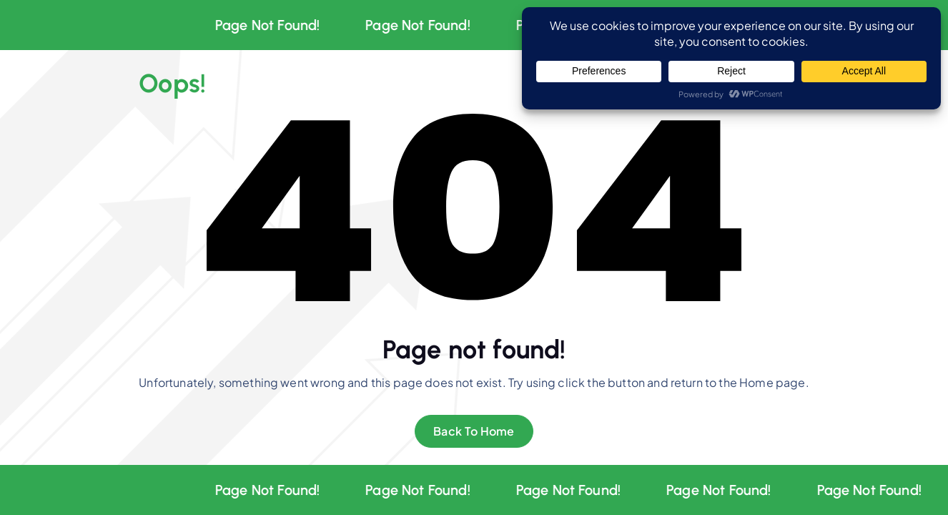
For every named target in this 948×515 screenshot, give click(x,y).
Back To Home (474, 430)
